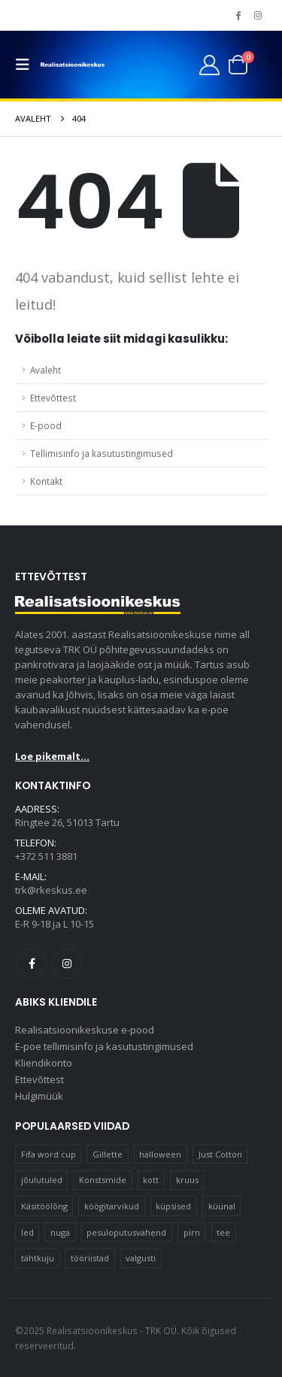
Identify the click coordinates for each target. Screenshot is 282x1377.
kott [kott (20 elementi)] (151, 1179)
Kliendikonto (43, 1063)
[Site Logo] (73, 65)
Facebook (32, 964)
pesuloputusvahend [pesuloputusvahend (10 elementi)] (126, 1232)
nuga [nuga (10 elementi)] (60, 1232)
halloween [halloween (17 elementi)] (160, 1154)
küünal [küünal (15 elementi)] (221, 1206)
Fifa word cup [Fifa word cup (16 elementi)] (48, 1154)
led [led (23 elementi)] (27, 1232)
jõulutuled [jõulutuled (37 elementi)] (41, 1179)
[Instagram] (258, 15)
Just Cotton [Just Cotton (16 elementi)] (220, 1154)
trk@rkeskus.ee (51, 890)
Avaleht (45, 370)
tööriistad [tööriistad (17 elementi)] (90, 1258)
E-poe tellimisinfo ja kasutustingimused (104, 1046)
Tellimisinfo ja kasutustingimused (101, 453)
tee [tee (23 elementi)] (223, 1232)
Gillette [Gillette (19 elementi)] (107, 1154)
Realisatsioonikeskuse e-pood (84, 1030)
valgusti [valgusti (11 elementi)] (141, 1258)
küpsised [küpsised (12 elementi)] (173, 1206)
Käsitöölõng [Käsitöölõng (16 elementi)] (44, 1206)
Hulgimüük (39, 1096)
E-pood (46, 425)
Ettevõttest (53, 398)
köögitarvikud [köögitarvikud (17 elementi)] (111, 1206)
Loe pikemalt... (52, 756)
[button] (26, 64)
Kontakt (46, 481)
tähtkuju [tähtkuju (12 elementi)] (37, 1258)
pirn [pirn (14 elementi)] (191, 1232)
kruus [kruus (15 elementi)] (187, 1179)
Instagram (67, 964)
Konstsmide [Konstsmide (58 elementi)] (102, 1179)
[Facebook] (238, 15)
